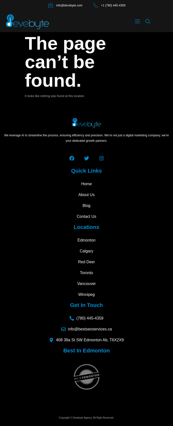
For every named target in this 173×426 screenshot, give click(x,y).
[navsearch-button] (148, 22)
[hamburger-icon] (137, 21)
